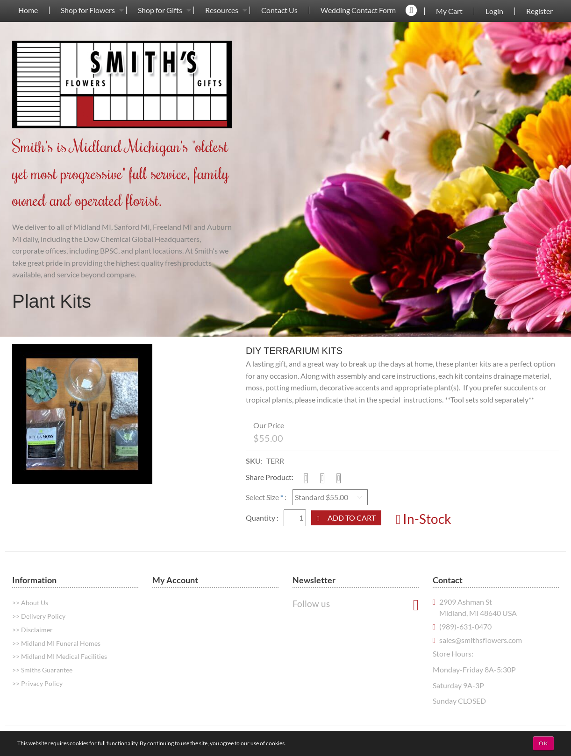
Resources (221, 10)
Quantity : (263, 517)
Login (494, 11)
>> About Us (30, 603)
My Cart (449, 11)
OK (543, 743)
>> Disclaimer (32, 630)
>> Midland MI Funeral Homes (56, 643)
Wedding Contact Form (358, 10)
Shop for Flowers (88, 10)
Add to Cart (352, 517)
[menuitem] (28, 10)
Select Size (262, 497)
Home (28, 10)
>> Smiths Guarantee (42, 670)
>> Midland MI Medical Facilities (59, 656)
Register (539, 11)
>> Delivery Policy (38, 616)
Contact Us (279, 10)
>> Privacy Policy (37, 683)
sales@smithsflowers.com (480, 640)
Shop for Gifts (160, 10)
